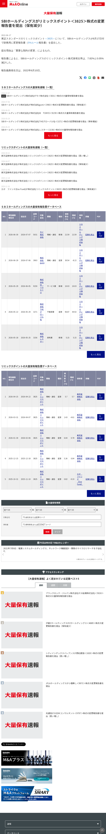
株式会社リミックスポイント (42, 397)
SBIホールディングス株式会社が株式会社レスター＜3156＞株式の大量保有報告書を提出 (41, 129)
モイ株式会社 (42, 234)
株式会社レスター (42, 337)
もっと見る (53, 135)
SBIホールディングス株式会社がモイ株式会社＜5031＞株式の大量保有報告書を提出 (44, 95)
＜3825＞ (79, 21)
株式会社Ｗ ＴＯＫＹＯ (42, 286)
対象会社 (6, 517)
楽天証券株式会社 (79, 396)
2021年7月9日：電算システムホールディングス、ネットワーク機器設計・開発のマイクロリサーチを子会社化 (52, 550)
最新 (41, 585)
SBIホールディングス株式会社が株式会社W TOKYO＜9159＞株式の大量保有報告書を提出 (43, 112)
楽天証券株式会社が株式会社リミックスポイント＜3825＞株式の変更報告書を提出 (39, 172)
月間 (65, 585)
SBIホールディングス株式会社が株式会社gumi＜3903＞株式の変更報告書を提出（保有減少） (44, 104)
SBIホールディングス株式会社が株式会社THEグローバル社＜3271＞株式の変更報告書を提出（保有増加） (50, 121)
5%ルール (33, 42)
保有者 (5, 524)
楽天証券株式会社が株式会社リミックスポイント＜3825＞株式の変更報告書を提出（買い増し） (45, 155)
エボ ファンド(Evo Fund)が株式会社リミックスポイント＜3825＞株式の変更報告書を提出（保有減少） (49, 189)
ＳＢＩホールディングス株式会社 (81, 234)
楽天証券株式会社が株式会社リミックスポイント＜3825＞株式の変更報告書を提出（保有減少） (45, 164)
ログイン (83, 4)
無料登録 (98, 4)
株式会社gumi (42, 260)
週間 (53, 585)
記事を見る (89, 234)
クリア (57, 531)
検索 (47, 531)
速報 (9, 823)
